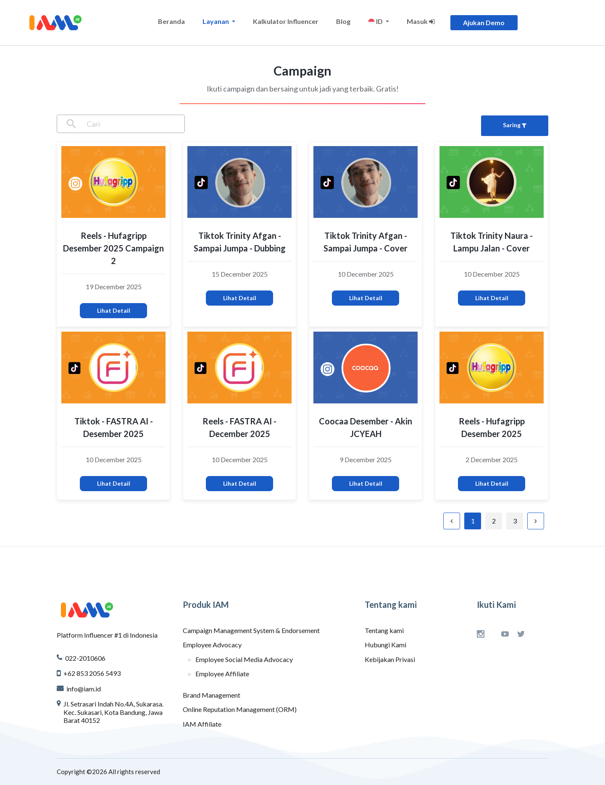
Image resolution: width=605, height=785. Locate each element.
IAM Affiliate (202, 724)
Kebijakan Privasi (390, 659)
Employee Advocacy (212, 645)
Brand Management (211, 695)
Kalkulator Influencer (285, 21)
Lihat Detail (113, 310)
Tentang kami (384, 630)
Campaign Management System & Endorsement (251, 630)
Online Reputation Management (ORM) (240, 709)
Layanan (216, 21)
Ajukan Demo (484, 22)
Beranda (171, 21)
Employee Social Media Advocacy (244, 659)
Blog (343, 21)
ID (376, 21)
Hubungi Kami (385, 645)
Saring (514, 124)
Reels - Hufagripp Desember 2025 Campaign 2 (113, 248)
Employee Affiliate (222, 674)
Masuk (421, 21)
